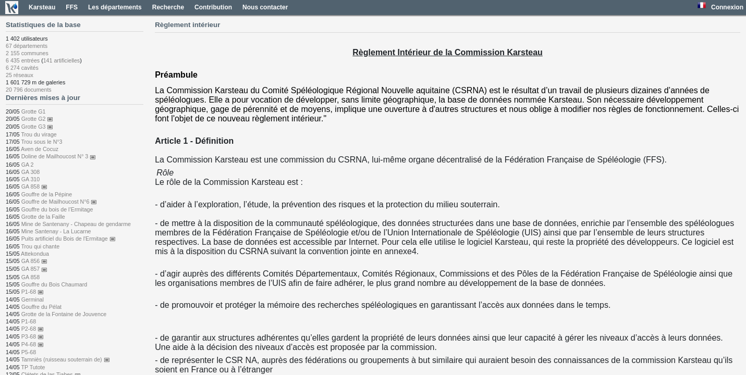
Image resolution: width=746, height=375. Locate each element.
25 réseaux (19, 75)
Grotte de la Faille (43, 217)
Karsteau (42, 7)
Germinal (32, 299)
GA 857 (34, 269)
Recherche (168, 7)
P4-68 (32, 344)
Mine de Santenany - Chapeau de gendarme (76, 224)
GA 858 (34, 186)
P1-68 (32, 292)
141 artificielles (61, 60)
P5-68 (28, 352)
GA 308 (30, 172)
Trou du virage (38, 134)
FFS (72, 7)
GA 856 (34, 261)
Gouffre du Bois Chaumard (54, 284)
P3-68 (32, 336)
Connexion (727, 7)
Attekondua (35, 254)
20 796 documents (29, 89)
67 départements (26, 46)
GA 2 (27, 164)
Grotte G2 (37, 119)
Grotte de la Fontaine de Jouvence (64, 314)
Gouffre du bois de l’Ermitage (57, 209)
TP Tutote (33, 367)
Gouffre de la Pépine (46, 194)
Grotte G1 (33, 111)
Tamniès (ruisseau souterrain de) (65, 359)
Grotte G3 (37, 126)
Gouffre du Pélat (41, 307)
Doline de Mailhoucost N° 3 (58, 156)
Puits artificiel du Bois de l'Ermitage (68, 238)
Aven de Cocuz (39, 149)
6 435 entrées (23, 60)
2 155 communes (27, 53)
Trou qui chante (40, 246)
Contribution (213, 7)
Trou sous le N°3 (41, 142)
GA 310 (30, 179)
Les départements (115, 7)
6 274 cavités (22, 68)
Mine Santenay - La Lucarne (56, 231)
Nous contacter (265, 7)
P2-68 (32, 329)
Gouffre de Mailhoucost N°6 (59, 201)
